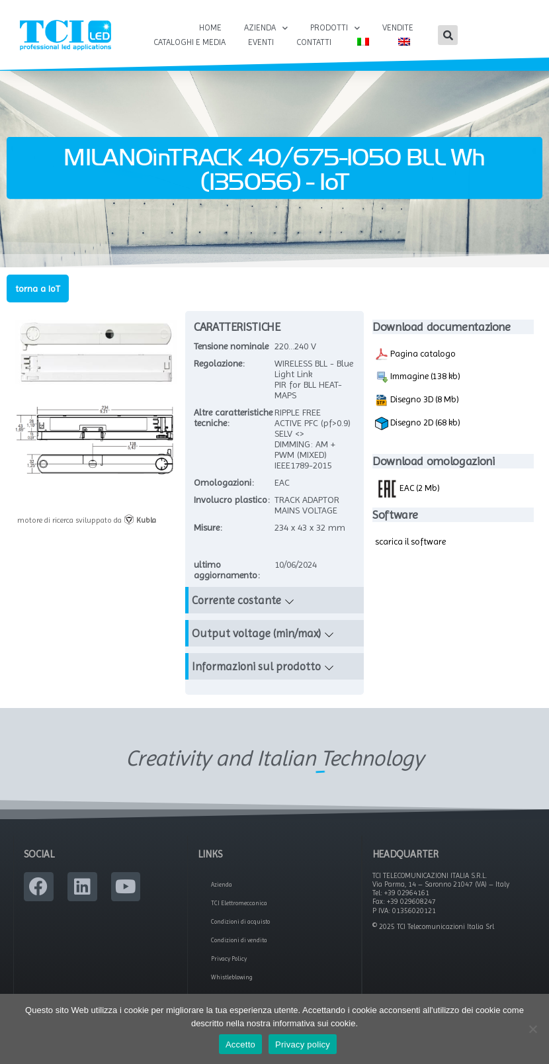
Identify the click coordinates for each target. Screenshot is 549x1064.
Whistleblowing (232, 978)
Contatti (313, 42)
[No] (532, 1029)
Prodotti (335, 28)
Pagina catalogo (415, 355)
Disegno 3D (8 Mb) (417, 401)
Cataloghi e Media (189, 42)
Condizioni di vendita (239, 941)
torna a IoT (37, 290)
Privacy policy (302, 1044)
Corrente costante (236, 601)
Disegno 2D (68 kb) (417, 424)
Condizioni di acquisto (240, 923)
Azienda (266, 28)
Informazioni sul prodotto (256, 667)
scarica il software (410, 542)
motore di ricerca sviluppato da (86, 521)
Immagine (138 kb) (417, 378)
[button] (448, 35)
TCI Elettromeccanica (239, 904)
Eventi (261, 42)
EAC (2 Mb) (407, 489)
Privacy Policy (229, 960)
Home (210, 27)
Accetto (240, 1044)
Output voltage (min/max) (256, 634)
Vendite (397, 27)
